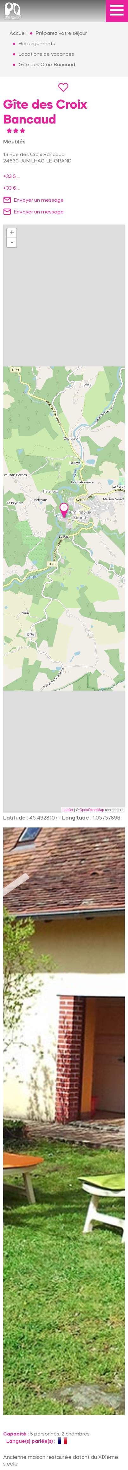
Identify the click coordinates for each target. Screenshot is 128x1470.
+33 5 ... (11, 176)
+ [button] (12, 233)
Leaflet (68, 810)
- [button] (12, 242)
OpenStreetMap (92, 810)
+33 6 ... (11, 188)
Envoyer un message (39, 200)
